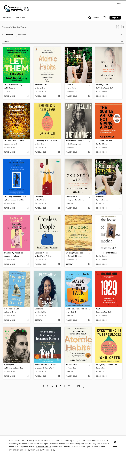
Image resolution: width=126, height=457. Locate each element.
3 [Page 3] (52, 386)
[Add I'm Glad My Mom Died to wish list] (27, 264)
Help (118, 3)
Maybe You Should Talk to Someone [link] (77, 309)
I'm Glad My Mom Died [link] (13, 253)
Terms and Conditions (52, 440)
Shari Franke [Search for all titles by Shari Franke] (102, 256)
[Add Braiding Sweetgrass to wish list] (89, 264)
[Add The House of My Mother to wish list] (119, 264)
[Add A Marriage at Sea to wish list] (27, 320)
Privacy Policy (72, 440)
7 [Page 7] (69, 386)
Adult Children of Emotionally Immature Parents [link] (46, 365)
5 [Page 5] (60, 386)
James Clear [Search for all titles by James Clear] (41, 88)
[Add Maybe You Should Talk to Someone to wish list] (89, 320)
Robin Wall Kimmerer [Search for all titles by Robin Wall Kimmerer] (75, 256)
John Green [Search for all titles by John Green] (41, 144)
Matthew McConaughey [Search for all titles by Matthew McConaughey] (14, 368)
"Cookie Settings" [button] (43, 447)
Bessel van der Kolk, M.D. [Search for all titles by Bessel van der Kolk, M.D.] (15, 200)
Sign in (115, 17)
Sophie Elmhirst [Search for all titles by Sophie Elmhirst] (11, 312)
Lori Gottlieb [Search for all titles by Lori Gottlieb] (72, 312)
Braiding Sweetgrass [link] (74, 253)
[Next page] (83, 386)
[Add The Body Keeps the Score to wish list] (27, 208)
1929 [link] (98, 309)
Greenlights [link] (9, 365)
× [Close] (115, 442)
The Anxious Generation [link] (14, 141)
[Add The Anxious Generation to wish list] (27, 152)
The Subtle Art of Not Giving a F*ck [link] (107, 141)
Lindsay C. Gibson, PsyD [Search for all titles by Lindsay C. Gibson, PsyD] (45, 368)
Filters (6, 41)
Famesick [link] (69, 85)
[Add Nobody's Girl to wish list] (119, 96)
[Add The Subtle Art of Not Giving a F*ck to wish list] (119, 152)
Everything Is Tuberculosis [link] (46, 141)
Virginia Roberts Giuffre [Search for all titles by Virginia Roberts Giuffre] (106, 88)
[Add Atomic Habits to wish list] (58, 96)
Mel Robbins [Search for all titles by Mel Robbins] (10, 88)
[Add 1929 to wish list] (119, 320)
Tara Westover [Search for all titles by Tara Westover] (42, 200)
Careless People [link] (41, 253)
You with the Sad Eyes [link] (75, 141)
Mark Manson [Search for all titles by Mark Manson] (103, 144)
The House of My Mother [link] (106, 253)
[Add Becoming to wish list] (58, 320)
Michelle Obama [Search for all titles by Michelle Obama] (42, 312)
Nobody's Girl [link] (102, 85)
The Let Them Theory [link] (13, 85)
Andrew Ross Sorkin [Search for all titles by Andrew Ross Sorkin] (105, 312)
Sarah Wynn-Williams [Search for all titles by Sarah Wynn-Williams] (44, 256)
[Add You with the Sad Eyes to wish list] (89, 152)
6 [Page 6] (64, 386)
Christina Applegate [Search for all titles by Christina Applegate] (74, 144)
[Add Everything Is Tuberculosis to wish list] (58, 152)
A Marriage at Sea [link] (11, 309)
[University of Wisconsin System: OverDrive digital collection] (16, 8)
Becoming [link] (39, 309)
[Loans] (104, 18)
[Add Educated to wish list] (58, 208)
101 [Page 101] (78, 386)
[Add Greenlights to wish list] (27, 376)
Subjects (7, 17)
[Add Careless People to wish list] (58, 264)
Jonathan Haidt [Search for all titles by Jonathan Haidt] (11, 144)
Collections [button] (21, 17)
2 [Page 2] (47, 386)
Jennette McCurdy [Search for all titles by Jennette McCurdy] (12, 256)
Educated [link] (39, 197)
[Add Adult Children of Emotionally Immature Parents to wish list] (58, 376)
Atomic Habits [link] (41, 85)
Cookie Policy (49, 450)
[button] (93, 18)
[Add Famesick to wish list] (89, 96)
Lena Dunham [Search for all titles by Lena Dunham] (73, 88)
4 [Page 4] (56, 386)
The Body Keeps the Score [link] (15, 197)
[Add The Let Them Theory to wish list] (27, 96)
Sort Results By (8, 34)
